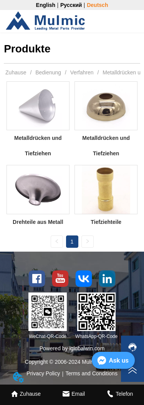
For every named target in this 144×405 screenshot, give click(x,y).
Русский (71, 5)
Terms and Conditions (92, 373)
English (46, 5)
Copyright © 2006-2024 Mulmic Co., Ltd (72, 362)
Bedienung (48, 72)
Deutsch (97, 5)
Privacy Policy (43, 373)
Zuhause (16, 72)
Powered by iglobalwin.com (72, 348)
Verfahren (82, 72)
